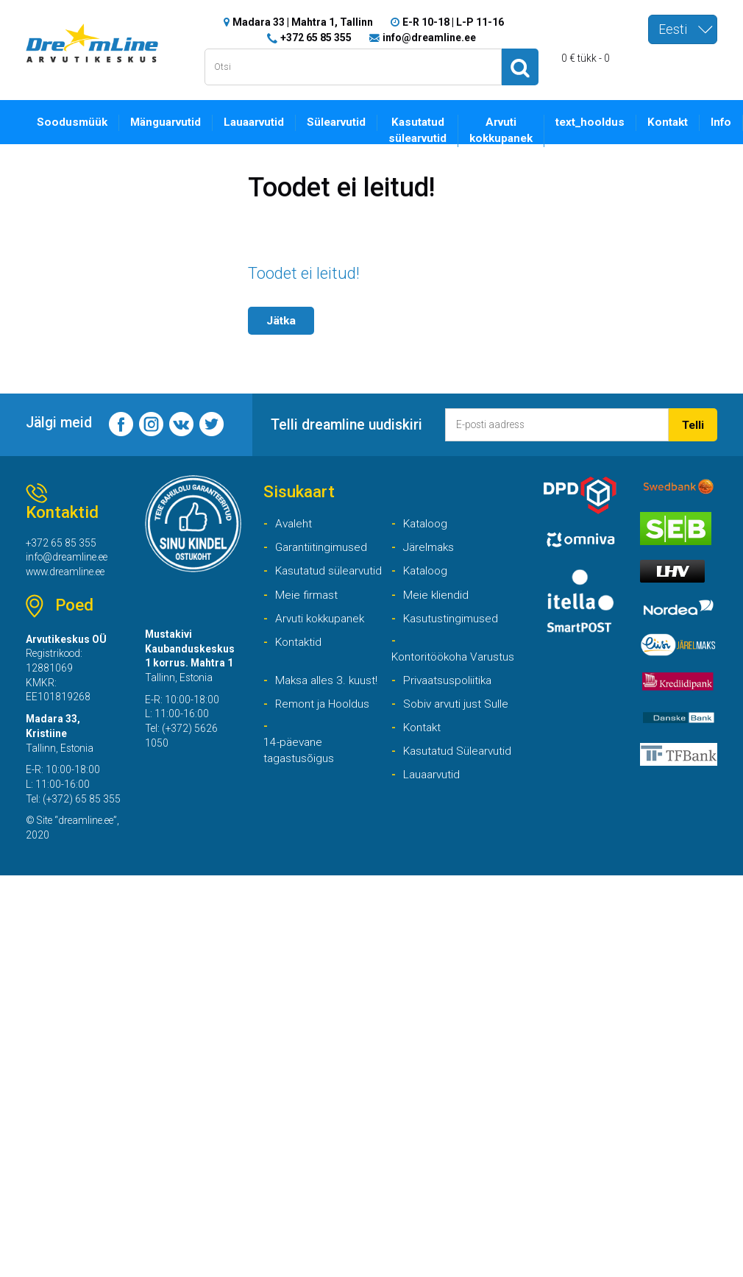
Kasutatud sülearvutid (423, 130)
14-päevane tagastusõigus (299, 769)
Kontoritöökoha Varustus (432, 666)
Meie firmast (307, 595)
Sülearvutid (340, 122)
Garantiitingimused (322, 548)
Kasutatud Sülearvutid (459, 770)
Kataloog (427, 523)
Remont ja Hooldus (324, 722)
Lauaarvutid (257, 122)
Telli (692, 424)
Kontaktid (299, 643)
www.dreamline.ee (68, 573)
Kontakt (675, 122)
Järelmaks (430, 548)
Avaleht (294, 523)
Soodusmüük (72, 122)
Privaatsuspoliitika (449, 698)
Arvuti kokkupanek (507, 130)
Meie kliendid (436, 595)
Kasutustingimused (451, 619)
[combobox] (682, 29)
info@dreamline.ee (429, 37)
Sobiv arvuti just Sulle (457, 722)
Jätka (281, 320)
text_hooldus (597, 122)
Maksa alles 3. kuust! (328, 698)
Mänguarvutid (167, 122)
